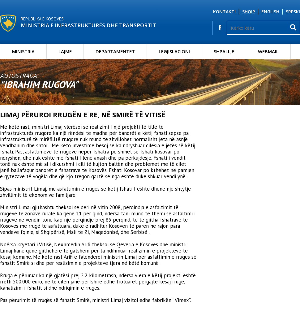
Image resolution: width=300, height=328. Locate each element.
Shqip (248, 12)
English (270, 12)
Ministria (23, 51)
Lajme (65, 51)
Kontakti (224, 12)
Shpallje (224, 51)
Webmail (268, 51)
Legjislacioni (174, 51)
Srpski (293, 12)
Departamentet (115, 51)
